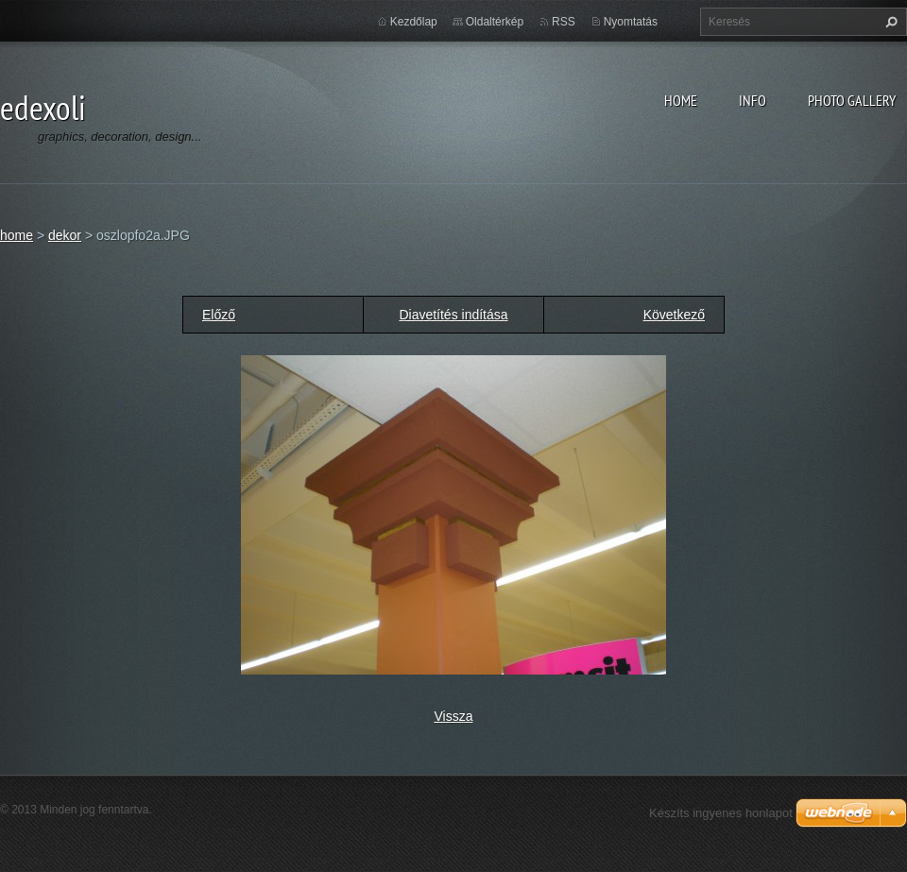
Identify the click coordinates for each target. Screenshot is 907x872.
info (752, 100)
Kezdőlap (413, 21)
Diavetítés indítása (453, 314)
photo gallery (852, 100)
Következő (674, 314)
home (680, 100)
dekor (64, 235)
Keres (889, 22)
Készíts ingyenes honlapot (721, 813)
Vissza (454, 716)
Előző (218, 314)
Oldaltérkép (494, 21)
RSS (563, 21)
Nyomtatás (631, 21)
